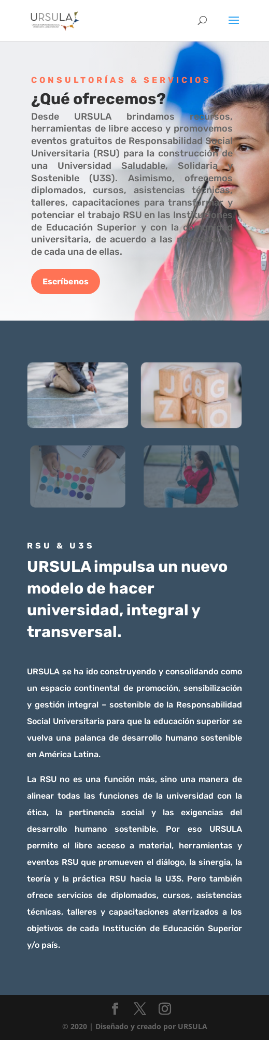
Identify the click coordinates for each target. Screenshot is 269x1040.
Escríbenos (66, 281)
